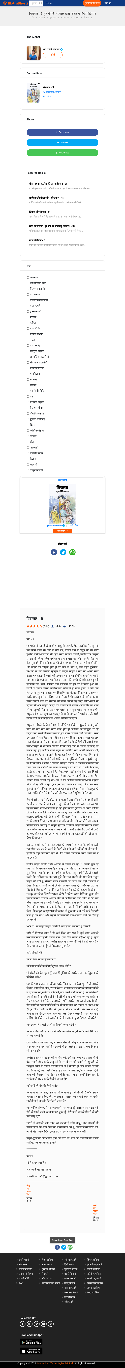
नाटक (33, 339)
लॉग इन (108, 3)
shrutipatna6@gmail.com (42, 1176)
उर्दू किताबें (68, 1301)
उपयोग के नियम (26, 1273)
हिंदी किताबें (69, 1264)
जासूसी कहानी (37, 351)
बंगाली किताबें (70, 1287)
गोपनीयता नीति (25, 1269)
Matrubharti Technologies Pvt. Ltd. (55, 1363)
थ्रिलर (32, 424)
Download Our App (62, 1240)
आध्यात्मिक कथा (38, 283)
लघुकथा (34, 277)
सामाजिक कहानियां (39, 356)
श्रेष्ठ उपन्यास (47, 1264)
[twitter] (37, 1324)
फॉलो (52, 54)
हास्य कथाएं (35, 311)
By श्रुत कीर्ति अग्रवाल (52, 92)
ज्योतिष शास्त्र (36, 453)
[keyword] (36, 3)
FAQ (21, 1283)
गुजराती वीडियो (48, 1269)
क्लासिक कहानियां (39, 300)
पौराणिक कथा (37, 413)
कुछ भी (33, 464)
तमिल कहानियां (93, 1287)
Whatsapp (62, 152)
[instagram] (30, 1324)
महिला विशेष (36, 334)
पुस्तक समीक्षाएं (37, 419)
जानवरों (34, 447)
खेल (32, 441)
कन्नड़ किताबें (69, 1297)
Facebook (62, 132)
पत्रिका (33, 317)
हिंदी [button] (49, 3)
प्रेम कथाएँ (35, 345)
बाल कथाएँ (35, 305)
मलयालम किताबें (71, 1292)
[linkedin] (51, 1324)
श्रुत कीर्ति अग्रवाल (53, 49)
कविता (33, 322)
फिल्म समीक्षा (36, 407)
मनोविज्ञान (35, 373)
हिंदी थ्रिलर (47, 96)
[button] (40, 3)
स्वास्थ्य (33, 379)
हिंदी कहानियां (93, 1259)
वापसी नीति (24, 1278)
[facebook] (22, 1324)
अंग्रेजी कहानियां (94, 1273)
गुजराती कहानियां (94, 1264)
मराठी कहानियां (93, 1269)
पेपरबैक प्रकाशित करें (51, 1283)
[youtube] (44, 1324)
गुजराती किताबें (70, 1269)
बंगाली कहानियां (94, 1278)
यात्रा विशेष (35, 328)
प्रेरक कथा (35, 294)
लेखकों (45, 1273)
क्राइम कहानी (36, 470)
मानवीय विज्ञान (37, 368)
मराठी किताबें (70, 1273)
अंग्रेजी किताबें (70, 1259)
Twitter (62, 142)
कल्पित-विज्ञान (37, 430)
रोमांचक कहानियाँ (38, 362)
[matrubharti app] (74, 3)
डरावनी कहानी (37, 402)
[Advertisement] (62, 584)
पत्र (31, 396)
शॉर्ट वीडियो (47, 1278)
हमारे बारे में (24, 1259)
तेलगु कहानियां (93, 1292)
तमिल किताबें (70, 1278)
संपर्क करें (23, 1264)
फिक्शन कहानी (37, 288)
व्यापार (33, 436)
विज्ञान (33, 459)
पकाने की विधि (37, 390)
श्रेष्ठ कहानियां (47, 1259)
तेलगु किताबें (69, 1283)
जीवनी (33, 385)
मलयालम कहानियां (95, 1283)
